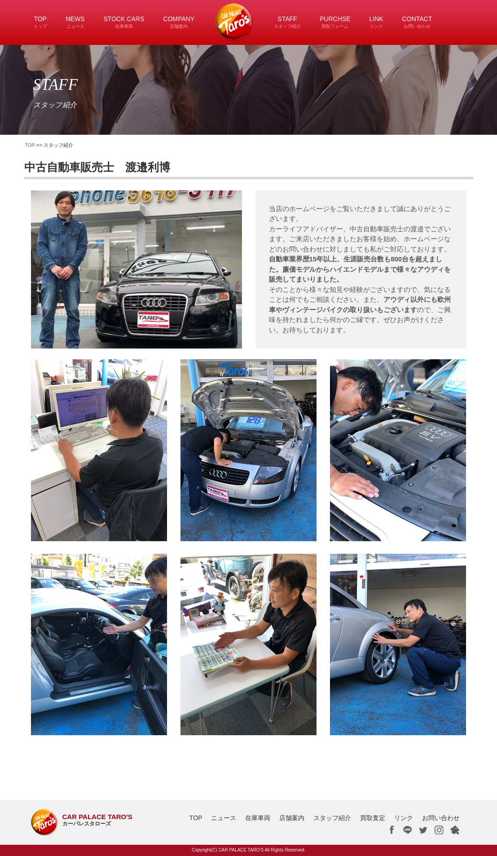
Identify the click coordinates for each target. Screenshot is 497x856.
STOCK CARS (124, 22)
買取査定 (372, 817)
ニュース (223, 817)
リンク (403, 817)
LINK (376, 22)
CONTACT (417, 22)
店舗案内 (291, 817)
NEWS (75, 22)
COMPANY (178, 22)
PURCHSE (335, 22)
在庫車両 (257, 817)
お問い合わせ (441, 817)
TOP (40, 22)
